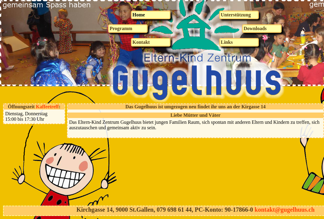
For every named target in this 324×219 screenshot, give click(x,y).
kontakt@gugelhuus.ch (285, 209)
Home (138, 14)
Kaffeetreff (47, 106)
